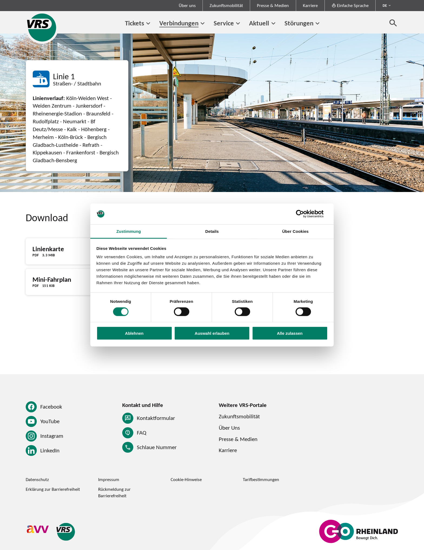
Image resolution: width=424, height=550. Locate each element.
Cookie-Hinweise (186, 479)
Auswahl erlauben (212, 333)
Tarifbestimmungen (261, 479)
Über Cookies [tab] (295, 231)
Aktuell (259, 22)
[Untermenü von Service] (238, 23)
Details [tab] (212, 231)
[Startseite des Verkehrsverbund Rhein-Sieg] (42, 27)
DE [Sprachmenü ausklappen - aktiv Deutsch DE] (385, 5)
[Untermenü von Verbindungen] (202, 23)
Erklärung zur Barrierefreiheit (53, 489)
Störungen (298, 22)
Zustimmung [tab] (128, 231)
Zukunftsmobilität (226, 5)
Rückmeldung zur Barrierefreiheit (114, 492)
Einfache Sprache (350, 5)
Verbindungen (178, 22)
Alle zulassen (290, 333)
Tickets (134, 22)
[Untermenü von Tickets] (148, 23)
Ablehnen (134, 333)
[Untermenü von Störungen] (317, 23)
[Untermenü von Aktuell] (273, 23)
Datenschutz (37, 479)
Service (224, 22)
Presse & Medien (273, 5)
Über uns (187, 5)
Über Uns (229, 427)
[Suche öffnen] (393, 23)
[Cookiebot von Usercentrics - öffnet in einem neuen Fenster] (304, 214)
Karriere (310, 5)
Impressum (108, 479)
